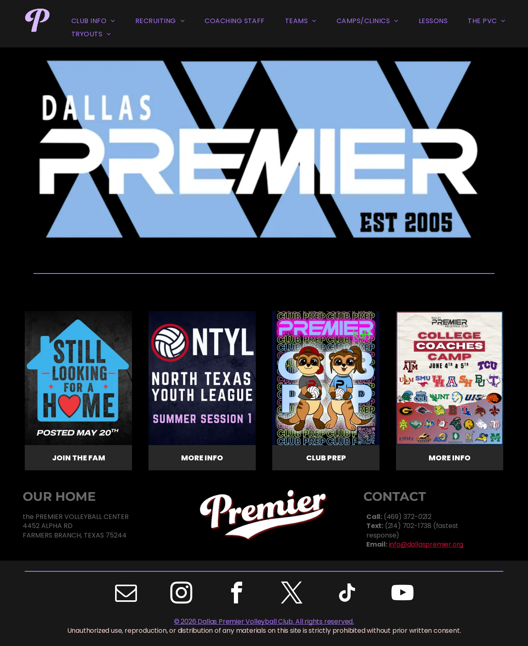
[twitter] (291, 594)
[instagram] (181, 594)
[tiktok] (346, 594)
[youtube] (402, 594)
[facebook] (236, 594)
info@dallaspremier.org (426, 544)
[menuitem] (93, 21)
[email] (125, 594)
